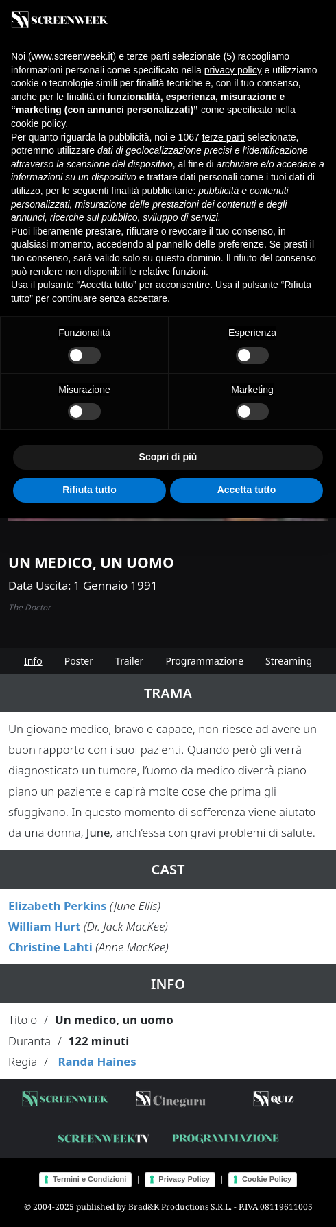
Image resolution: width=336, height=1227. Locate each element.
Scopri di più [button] (168, 456)
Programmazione (204, 660)
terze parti (223, 137)
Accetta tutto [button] (246, 489)
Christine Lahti (50, 947)
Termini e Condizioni (89, 1179)
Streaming (288, 660)
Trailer (129, 660)
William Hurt (44, 926)
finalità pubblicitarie (152, 190)
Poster (78, 660)
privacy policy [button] (233, 69)
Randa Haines (97, 1061)
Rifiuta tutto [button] (89, 489)
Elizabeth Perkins (57, 906)
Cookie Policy (266, 1179)
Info (33, 660)
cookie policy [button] (38, 123)
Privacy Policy (184, 1179)
